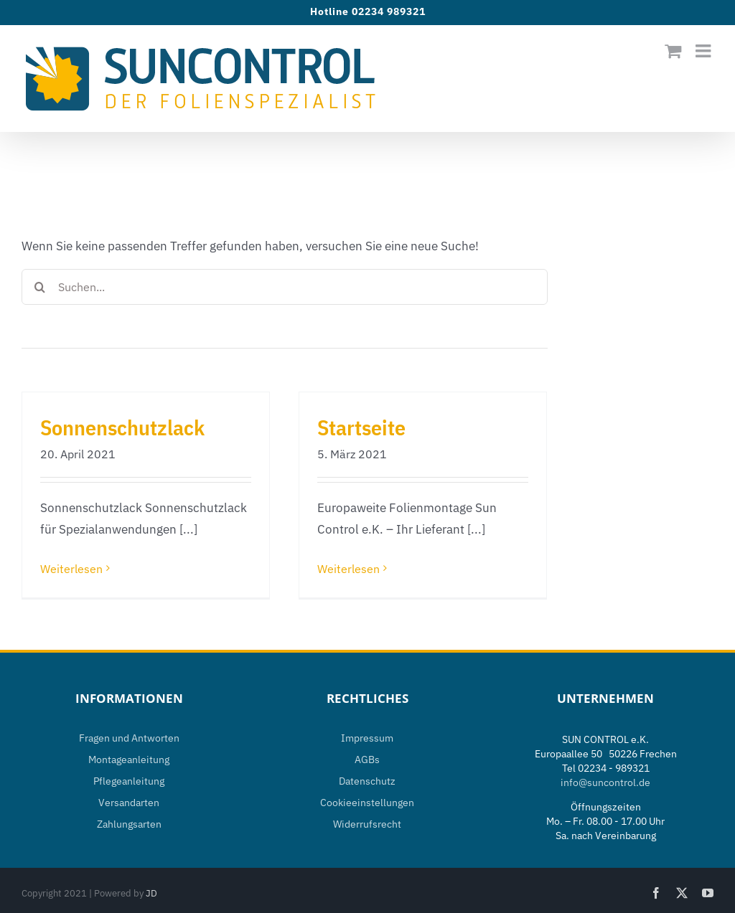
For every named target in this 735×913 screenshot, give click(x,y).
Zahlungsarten (129, 824)
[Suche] (39, 287)
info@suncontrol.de (605, 782)
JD (151, 893)
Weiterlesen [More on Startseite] (348, 569)
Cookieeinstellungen (367, 802)
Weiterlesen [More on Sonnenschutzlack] (71, 569)
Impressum (367, 738)
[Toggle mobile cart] (673, 51)
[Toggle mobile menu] (704, 51)
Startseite (361, 427)
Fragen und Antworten (129, 738)
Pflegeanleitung (128, 781)
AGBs (367, 759)
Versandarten (128, 802)
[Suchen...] (285, 287)
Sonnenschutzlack (122, 427)
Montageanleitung (128, 759)
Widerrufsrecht (367, 824)
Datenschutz (367, 781)
